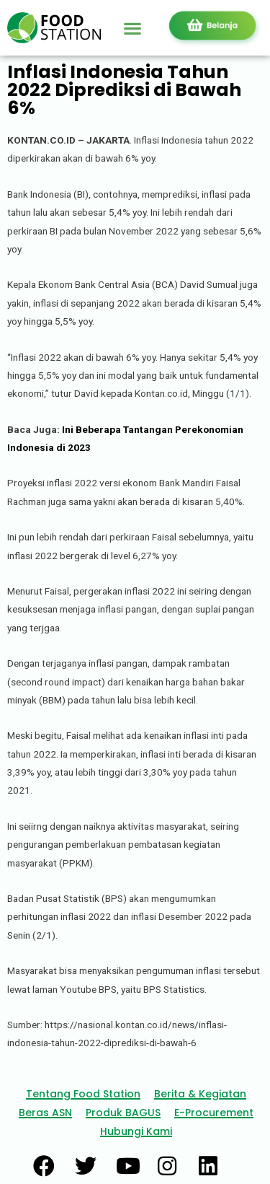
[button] (132, 28)
